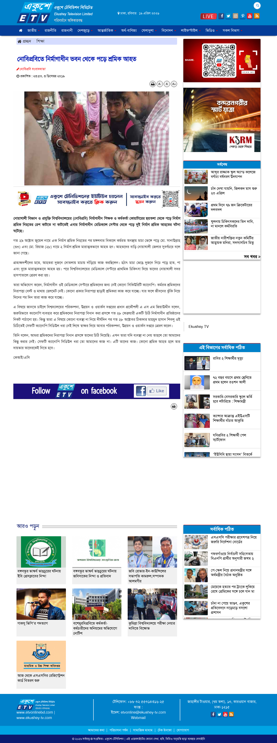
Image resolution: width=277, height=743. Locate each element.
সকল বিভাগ (232, 30)
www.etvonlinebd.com (34, 712)
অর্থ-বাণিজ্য (129, 30)
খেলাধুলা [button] (149, 30)
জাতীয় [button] (34, 30)
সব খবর (252, 256)
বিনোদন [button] (169, 30)
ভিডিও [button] (212, 30)
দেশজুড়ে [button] (85, 30)
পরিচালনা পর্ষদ (119, 730)
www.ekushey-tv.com (34, 717)
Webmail (138, 717)
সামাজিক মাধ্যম (142, 730)
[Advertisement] (96, 470)
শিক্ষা (40, 41)
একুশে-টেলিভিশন (114, 739)
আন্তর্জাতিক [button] (107, 30)
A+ (174, 84)
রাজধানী (67, 30)
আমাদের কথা (96, 730)
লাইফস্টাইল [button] (191, 30)
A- (159, 84)
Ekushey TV (199, 326)
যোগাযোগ (183, 730)
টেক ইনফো (165, 730)
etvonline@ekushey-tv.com (143, 712)
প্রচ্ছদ (24, 41)
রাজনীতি (50, 30)
